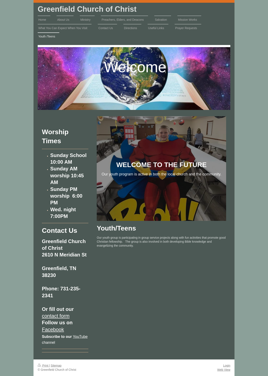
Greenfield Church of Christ (87, 9)
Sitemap (56, 365)
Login (226, 365)
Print (43, 365)
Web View (223, 369)
